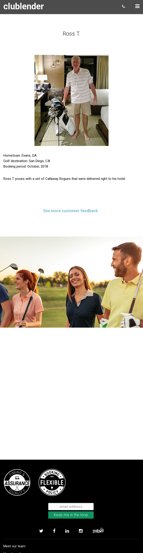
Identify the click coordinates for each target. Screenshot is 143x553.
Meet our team (14, 546)
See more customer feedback (70, 210)
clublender (23, 6)
